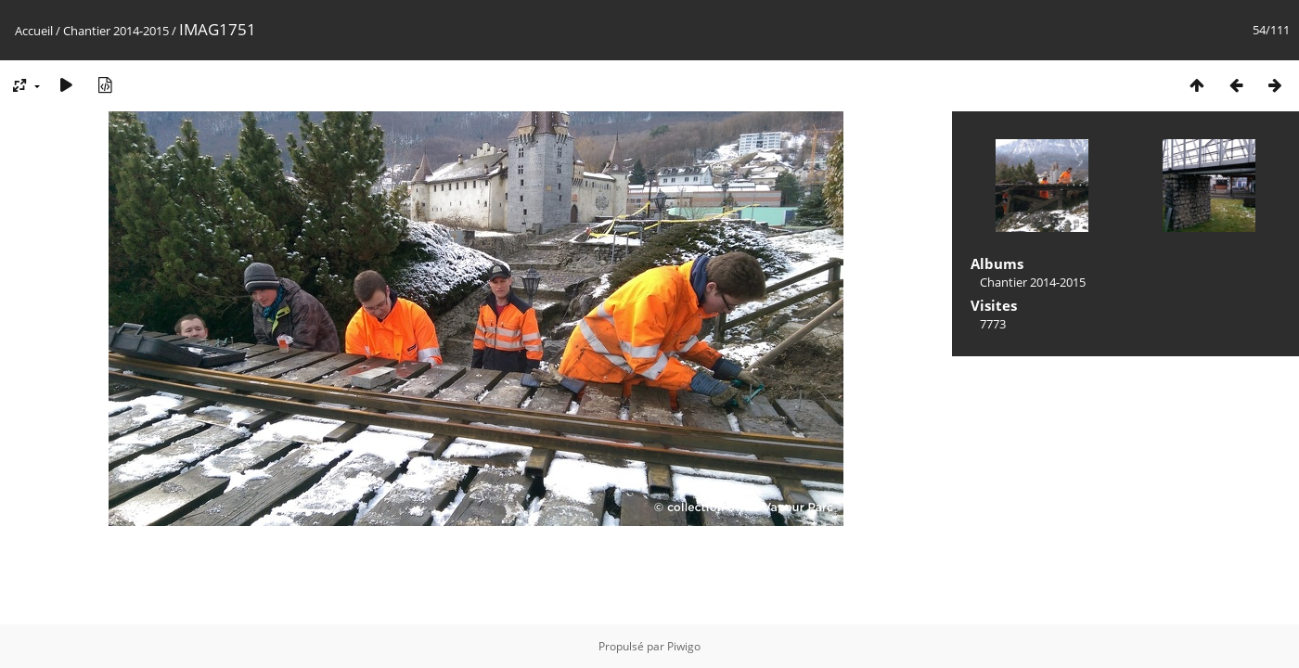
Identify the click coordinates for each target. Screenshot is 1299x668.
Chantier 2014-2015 (116, 30)
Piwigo (684, 646)
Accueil (34, 30)
